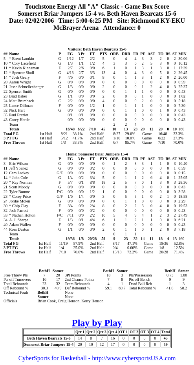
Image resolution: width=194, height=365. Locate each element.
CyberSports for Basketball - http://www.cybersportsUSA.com (97, 358)
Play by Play (97, 323)
